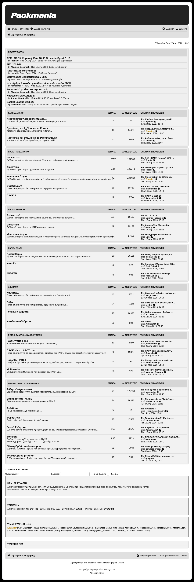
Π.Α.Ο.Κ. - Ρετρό (16, 359)
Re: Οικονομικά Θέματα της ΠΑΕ (157, 167)
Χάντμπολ (13, 292)
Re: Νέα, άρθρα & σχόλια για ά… (157, 390)
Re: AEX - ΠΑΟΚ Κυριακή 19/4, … (157, 158)
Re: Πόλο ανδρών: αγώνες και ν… (158, 303)
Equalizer (150, 131)
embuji (149, 227)
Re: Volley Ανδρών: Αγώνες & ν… (157, 254)
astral (106, 530)
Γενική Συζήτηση (62, 98)
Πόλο (10, 302)
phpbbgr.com (109, 570)
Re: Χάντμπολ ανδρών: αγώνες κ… (158, 293)
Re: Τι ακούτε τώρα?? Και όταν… (157, 418)
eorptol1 (160, 528)
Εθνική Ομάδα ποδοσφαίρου (24, 446)
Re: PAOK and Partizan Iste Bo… (157, 341)
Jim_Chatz (151, 295)
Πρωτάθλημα (14, 254)
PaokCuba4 (151, 266)
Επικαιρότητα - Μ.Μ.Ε (19, 398)
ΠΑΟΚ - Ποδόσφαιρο (18, 152)
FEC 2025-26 (14, 64)
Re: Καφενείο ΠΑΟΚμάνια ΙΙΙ (155, 427)
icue (36, 530)
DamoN (139, 530)
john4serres (151, 189)
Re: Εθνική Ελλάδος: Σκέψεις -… (157, 446)
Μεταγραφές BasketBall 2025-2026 (27, 76)
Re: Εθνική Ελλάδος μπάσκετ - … (157, 456)
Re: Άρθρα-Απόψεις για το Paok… (158, 138)
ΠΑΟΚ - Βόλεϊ (15, 248)
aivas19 (49, 530)
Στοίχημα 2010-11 (52, 441)
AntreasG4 (151, 324)
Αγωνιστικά (13, 157)
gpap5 (149, 458)
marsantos (151, 392)
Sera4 (64, 530)
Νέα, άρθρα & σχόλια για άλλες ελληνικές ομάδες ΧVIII (39, 83)
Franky (149, 160)
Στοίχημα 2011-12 (32, 441)
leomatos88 (151, 257)
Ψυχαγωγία (13, 417)
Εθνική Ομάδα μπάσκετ (20, 455)
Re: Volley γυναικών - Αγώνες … (157, 312)
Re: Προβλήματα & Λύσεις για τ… (157, 129)
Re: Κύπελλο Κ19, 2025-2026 (155, 186)
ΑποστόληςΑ (152, 198)
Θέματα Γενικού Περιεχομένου (25, 384)
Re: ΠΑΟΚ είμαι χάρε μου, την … (157, 351)
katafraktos (151, 420)
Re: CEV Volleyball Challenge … (157, 273)
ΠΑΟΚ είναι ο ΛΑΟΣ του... (22, 350)
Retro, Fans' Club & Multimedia (25, 335)
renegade (144, 528)
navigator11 (46, 528)
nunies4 (28, 528)
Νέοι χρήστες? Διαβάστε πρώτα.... (27, 118)
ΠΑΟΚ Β (11, 195)
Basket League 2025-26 (20, 102)
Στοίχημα (12, 436)
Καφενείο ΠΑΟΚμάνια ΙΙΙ (21, 95)
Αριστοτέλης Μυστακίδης (21, 70)
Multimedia (13, 369)
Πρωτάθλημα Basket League (63, 104)
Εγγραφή (23, 469)
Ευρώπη (63, 67)
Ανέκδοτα (12, 408)
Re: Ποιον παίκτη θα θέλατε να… (157, 177)
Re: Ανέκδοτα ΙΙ (148, 409)
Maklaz (128, 528)
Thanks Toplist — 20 (19, 524)
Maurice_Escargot (154, 218)
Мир (115, 528)
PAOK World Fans (17, 340)
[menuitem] (40, 29)
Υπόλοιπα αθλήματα (19, 321)
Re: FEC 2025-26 (149, 215)
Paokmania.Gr (15, 113)
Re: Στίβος (146, 321)
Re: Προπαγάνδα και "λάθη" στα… (158, 399)
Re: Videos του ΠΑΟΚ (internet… (157, 370)
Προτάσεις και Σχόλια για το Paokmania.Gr (32, 137)
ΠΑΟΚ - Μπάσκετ (16, 209)
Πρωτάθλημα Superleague (60, 61)
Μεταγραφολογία (54, 79)
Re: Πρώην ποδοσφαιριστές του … (158, 360)
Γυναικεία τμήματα (18, 311)
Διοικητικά (52, 73)
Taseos (149, 140)
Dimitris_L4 (122, 530)
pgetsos (149, 121)
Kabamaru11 (80, 528)
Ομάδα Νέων (14, 186)
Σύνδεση (10, 469)
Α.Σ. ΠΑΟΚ (13, 287)
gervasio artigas (153, 449)
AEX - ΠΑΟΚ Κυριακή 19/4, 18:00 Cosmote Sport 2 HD (38, 58)
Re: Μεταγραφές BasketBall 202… (157, 234)
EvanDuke (109, 509)
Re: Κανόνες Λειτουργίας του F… (157, 119)
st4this (149, 305)
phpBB (90, 563)
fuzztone (150, 314)
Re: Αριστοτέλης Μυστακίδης (155, 225)
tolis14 (77, 530)
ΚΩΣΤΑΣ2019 (152, 401)
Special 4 (150, 353)
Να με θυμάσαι (101, 474)
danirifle (150, 439)
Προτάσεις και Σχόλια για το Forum (27, 128)
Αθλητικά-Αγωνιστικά (61, 86)
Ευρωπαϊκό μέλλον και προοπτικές (27, 89)
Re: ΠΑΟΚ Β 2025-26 (151, 196)
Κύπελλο (12, 263)
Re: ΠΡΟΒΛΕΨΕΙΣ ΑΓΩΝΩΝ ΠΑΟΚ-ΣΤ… (160, 437)
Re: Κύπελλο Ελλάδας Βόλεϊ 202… (158, 264)
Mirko (148, 237)
